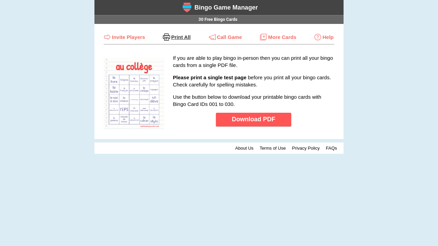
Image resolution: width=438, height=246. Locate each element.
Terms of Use (273, 148)
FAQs (331, 148)
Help (328, 37)
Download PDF (253, 119)
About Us (244, 148)
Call (229, 37)
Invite (128, 37)
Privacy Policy (306, 148)
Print (181, 37)
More (282, 37)
